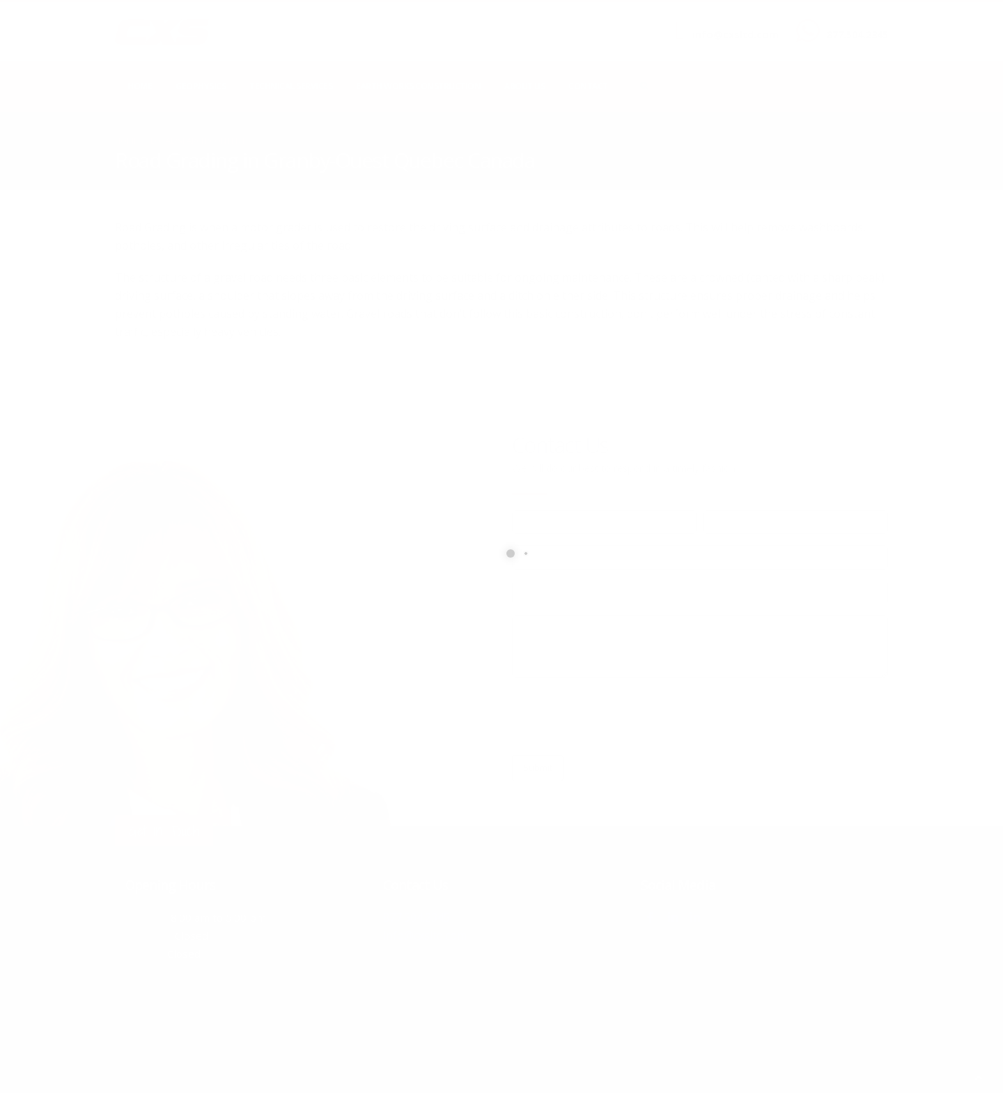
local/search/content (198, 140)
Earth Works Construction (418, 86)
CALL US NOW (854, 23)
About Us (524, 86)
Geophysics (201, 86)
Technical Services (290, 86)
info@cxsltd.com (735, 34)
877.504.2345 (857, 34)
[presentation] (618, 716)
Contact (588, 86)
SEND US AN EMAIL (728, 23)
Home (139, 86)
